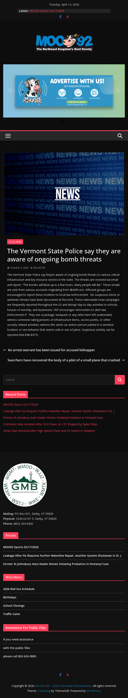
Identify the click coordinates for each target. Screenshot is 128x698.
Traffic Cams (11, 614)
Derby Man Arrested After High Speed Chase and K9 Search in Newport (49, 431)
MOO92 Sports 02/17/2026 (46, 11)
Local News (15, 241)
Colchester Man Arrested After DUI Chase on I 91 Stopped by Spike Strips (50, 424)
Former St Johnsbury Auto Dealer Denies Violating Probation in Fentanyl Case (53, 417)
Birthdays (9, 597)
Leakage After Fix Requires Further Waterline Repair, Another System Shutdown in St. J (58, 411)
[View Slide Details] (64, 90)
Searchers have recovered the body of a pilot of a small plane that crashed (66, 360)
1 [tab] (62, 122)
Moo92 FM (39, 267)
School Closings (13, 605)
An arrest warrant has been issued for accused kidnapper (49, 350)
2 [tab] (66, 122)
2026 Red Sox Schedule (18, 589)
